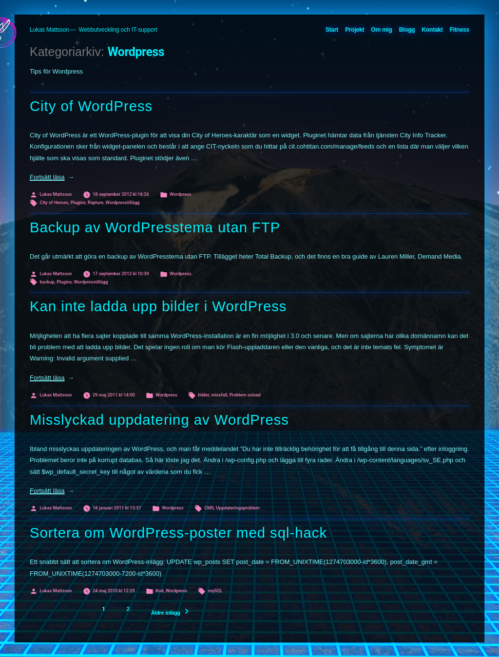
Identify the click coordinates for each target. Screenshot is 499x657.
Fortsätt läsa (52, 177)
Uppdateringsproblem (237, 507)
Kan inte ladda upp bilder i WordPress (158, 306)
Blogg (407, 29)
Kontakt (432, 29)
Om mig (381, 29)
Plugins (78, 202)
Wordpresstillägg (123, 202)
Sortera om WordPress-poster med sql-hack (178, 533)
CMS (209, 507)
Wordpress (180, 194)
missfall (219, 394)
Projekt (354, 29)
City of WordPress (91, 106)
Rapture (95, 202)
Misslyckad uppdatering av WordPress (159, 420)
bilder (203, 394)
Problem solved (245, 394)
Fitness (459, 29)
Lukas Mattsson (49, 29)
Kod (159, 590)
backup (47, 281)
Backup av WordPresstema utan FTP (155, 227)
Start (332, 29)
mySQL (215, 590)
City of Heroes (54, 202)
